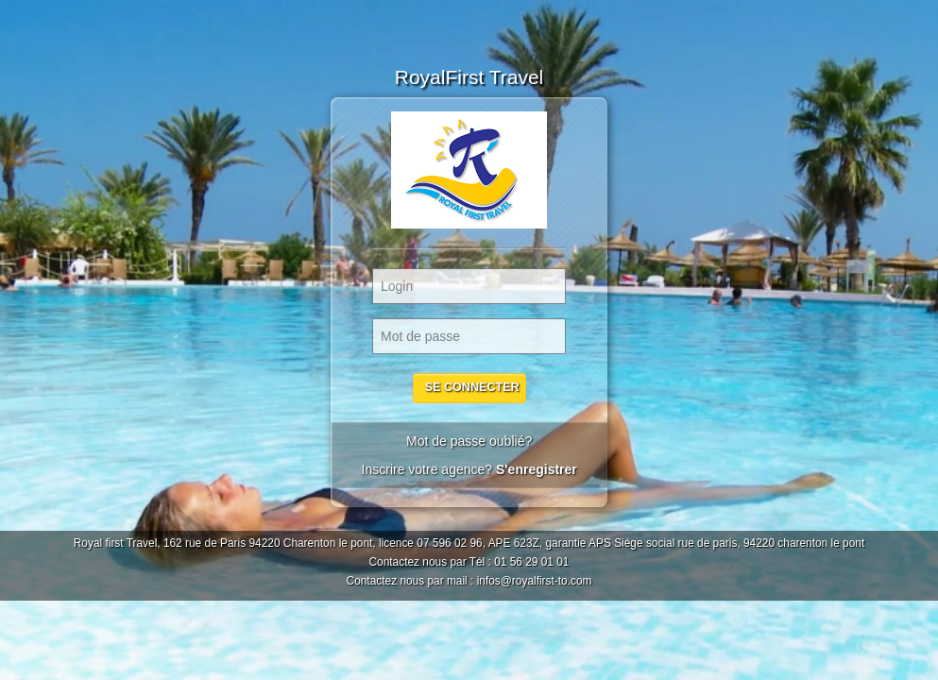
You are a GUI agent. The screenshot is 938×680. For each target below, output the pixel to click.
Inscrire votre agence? (468, 469)
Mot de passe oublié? (469, 441)
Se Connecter (471, 387)
